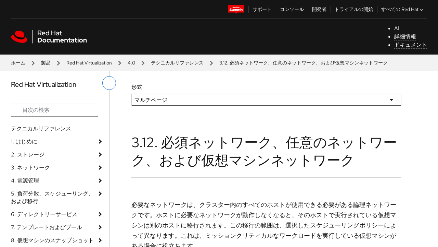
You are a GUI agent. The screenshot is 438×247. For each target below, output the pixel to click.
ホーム (18, 63)
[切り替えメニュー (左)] (109, 83)
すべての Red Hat (403, 9)
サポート (262, 9)
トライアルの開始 (354, 9)
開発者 (319, 9)
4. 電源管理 (25, 180)
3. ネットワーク (30, 167)
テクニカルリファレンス (177, 63)
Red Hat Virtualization (89, 63)
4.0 (131, 63)
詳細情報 (405, 36)
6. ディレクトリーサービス (44, 214)
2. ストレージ (27, 154)
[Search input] (54, 110)
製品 (46, 63)
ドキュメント (410, 44)
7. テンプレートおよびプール (46, 227)
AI (396, 28)
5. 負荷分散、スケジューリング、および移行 (52, 197)
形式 (136, 87)
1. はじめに (24, 141)
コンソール (292, 9)
